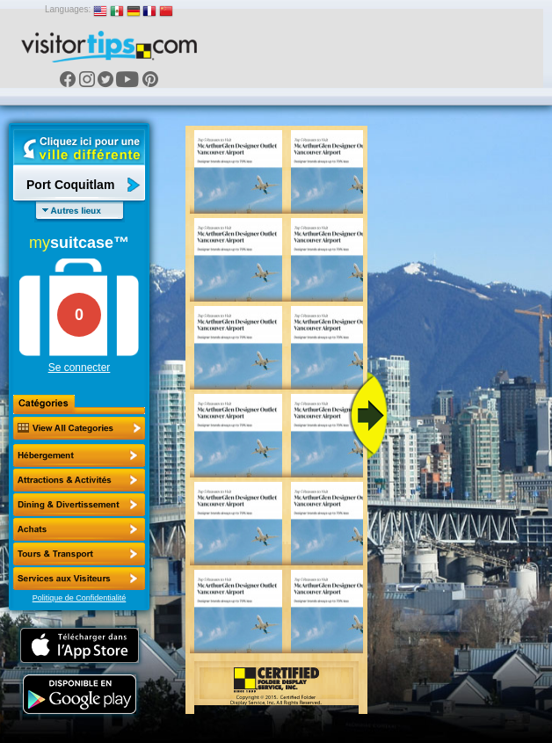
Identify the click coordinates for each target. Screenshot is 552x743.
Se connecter (79, 367)
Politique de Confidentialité (80, 598)
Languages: (68, 9)
